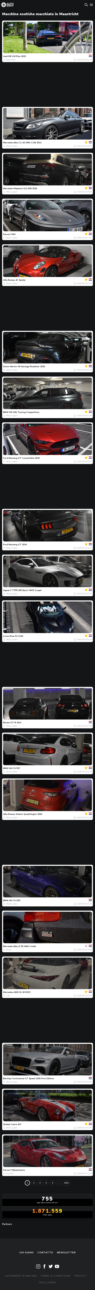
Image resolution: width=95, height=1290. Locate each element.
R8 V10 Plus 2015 (17, 56)
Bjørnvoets (11, 59)
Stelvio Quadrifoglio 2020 (29, 814)
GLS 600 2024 (30, 188)
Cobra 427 (16, 1124)
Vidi (8, 995)
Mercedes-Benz (11, 142)
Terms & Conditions (55, 1276)
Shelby (6, 1124)
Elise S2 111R (16, 636)
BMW (6, 412)
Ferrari (6, 234)
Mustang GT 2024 (18, 544)
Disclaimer (47, 1282)
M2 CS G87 (14, 900)
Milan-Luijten (11, 146)
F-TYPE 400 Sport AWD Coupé (25, 590)
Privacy (80, 1276)
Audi (5, 56)
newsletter (66, 1252)
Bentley (7, 1078)
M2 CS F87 (14, 768)
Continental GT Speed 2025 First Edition (33, 1078)
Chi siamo (26, 1252)
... (58, 1182)
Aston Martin (10, 366)
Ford (5, 458)
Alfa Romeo (9, 280)
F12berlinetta (18, 1170)
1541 (66, 1182)
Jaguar (6, 590)
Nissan (6, 722)
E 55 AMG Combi (27, 946)
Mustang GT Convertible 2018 (24, 458)
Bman (8, 950)
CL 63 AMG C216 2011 (30, 142)
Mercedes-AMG (11, 992)
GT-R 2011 (15, 722)
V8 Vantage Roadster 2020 (31, 366)
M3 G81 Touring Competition (24, 412)
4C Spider (21, 280)
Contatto (45, 1252)
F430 (13, 234)
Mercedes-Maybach (13, 188)
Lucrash (9, 1173)
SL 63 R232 (24, 992)
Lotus (6, 636)
